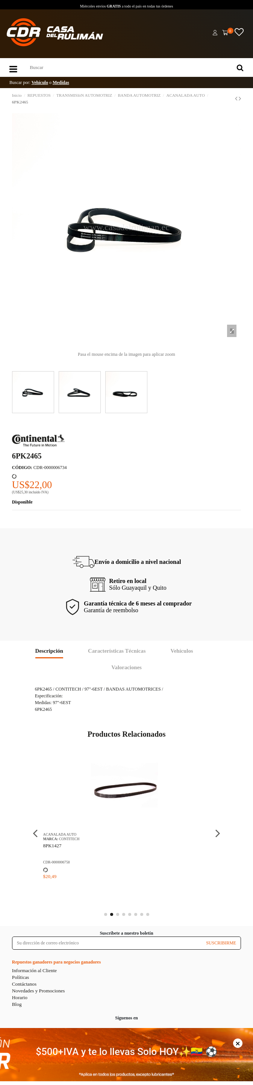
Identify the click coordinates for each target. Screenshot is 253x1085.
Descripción (49, 651)
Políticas (20, 977)
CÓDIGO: (22, 467)
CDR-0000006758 (56, 862)
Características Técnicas (116, 651)
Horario (19, 997)
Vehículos (181, 651)
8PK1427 (52, 845)
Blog (17, 1004)
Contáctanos (24, 984)
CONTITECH (69, 839)
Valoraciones (126, 667)
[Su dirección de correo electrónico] (106, 943)
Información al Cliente (34, 970)
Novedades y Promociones (38, 991)
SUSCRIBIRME (221, 943)
